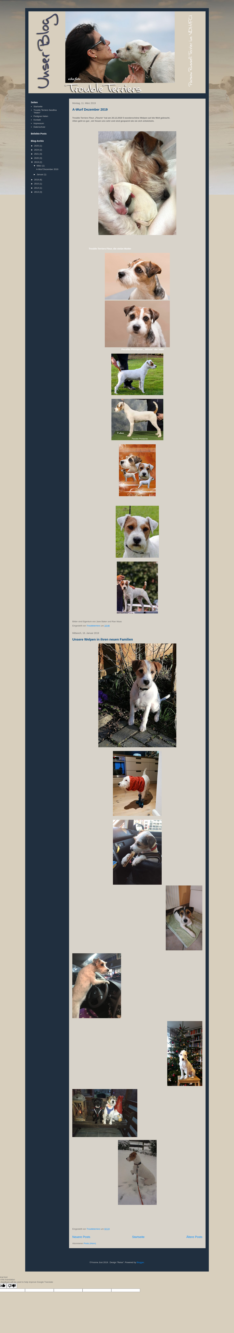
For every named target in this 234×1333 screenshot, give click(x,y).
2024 (36, 150)
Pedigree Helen (40, 116)
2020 (36, 158)
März (39, 165)
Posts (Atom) (90, 1243)
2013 (36, 192)
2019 (36, 162)
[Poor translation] (12, 1286)
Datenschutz (39, 127)
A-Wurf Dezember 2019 (90, 109)
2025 (36, 146)
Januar (40, 174)
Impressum (38, 123)
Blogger (140, 1262)
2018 (36, 179)
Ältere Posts (194, 1237)
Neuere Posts (81, 1237)
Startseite (138, 1237)
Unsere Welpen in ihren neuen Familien (102, 639)
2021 (36, 154)
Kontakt (37, 120)
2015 (36, 183)
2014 (36, 188)
